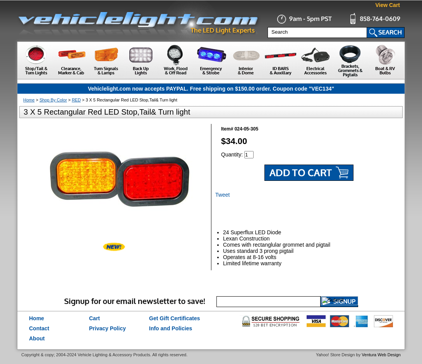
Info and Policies (170, 328)
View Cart (387, 5)
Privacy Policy (107, 328)
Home (28, 100)
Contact (39, 328)
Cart (94, 318)
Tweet (222, 195)
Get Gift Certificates (174, 318)
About (37, 338)
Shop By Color (53, 100)
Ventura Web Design (381, 354)
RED (76, 100)
